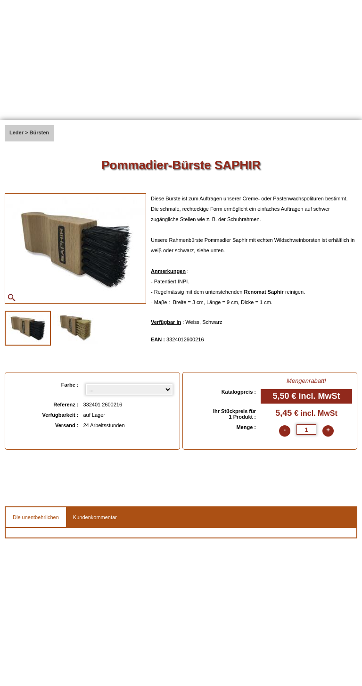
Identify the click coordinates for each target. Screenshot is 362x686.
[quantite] (306, 429)
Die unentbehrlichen (36, 517)
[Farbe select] (129, 389)
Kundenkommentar (95, 517)
